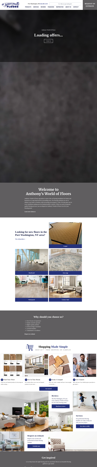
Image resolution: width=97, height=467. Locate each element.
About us (68, 7)
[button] (28, 7)
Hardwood (32, 273)
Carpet (65, 246)
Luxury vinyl (65, 299)
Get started (48, 388)
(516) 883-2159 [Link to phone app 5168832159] (44, 3)
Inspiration (59, 7)
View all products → (20, 239)
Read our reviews (60, 406)
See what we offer (85, 426)
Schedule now (36, 446)
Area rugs (65, 273)
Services (36, 7)
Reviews (43, 7)
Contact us (48, 41)
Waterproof (31, 299)
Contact (76, 7)
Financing (51, 7)
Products (28, 7)
